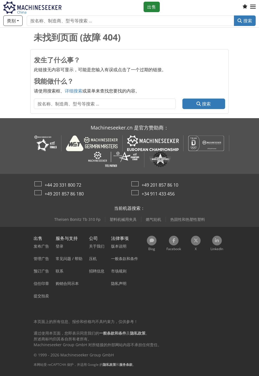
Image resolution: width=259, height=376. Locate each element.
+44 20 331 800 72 (63, 185)
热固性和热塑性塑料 (187, 219)
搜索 (245, 21)
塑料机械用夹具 (123, 219)
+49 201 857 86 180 (64, 194)
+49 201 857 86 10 (160, 185)
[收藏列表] (244, 7)
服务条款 (126, 364)
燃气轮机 (153, 219)
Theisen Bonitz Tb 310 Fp (77, 219)
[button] (253, 7)
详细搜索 (73, 91)
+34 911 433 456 (158, 194)
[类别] (13, 20)
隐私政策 (109, 364)
